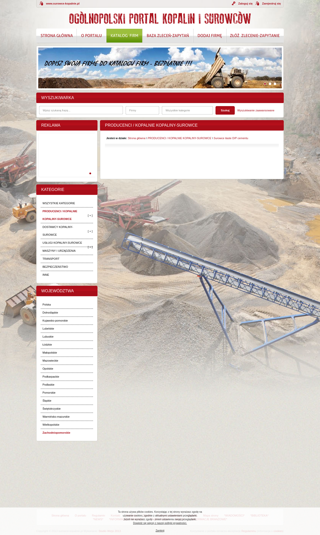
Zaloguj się (245, 3)
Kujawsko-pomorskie (55, 320)
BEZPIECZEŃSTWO (55, 266)
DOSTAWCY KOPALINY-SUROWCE (57, 230)
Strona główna (136, 138)
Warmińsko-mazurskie (56, 416)
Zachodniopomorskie (56, 432)
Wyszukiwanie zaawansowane (255, 110)
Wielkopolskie (50, 424)
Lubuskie (48, 336)
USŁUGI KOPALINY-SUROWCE (62, 242)
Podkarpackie (50, 376)
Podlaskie (48, 384)
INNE (45, 274)
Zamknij (160, 530)
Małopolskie (49, 352)
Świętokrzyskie (51, 408)
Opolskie (47, 368)
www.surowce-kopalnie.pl (63, 3)
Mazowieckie (50, 360)
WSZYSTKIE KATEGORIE (58, 203)
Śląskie (46, 400)
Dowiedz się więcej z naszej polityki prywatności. (160, 523)
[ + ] (90, 215)
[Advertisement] (66, 160)
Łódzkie (47, 344)
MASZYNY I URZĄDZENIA (59, 250)
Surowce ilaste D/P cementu (231, 138)
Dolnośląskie (50, 312)
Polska (46, 304)
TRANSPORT (51, 258)
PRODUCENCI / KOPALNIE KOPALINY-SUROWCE (59, 215)
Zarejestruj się (271, 3)
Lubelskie (48, 328)
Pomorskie (49, 392)
